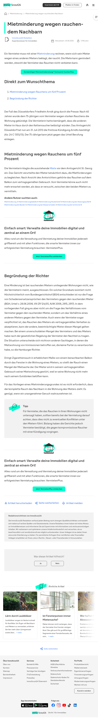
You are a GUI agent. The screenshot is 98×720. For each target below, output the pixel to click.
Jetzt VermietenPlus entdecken (49, 256)
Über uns (6, 664)
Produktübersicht (81, 664)
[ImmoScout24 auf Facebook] (53, 707)
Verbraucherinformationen (61, 671)
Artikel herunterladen (18, 503)
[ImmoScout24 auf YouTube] (64, 707)
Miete (53, 168)
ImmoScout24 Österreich (37, 681)
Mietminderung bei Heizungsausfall (76, 202)
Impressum (7, 678)
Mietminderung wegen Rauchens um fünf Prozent (38, 91)
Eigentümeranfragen (82, 671)
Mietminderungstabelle (28, 202)
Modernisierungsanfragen (84, 681)
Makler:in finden (72, 5)
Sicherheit (55, 684)
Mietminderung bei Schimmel (69, 205)
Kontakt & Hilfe (32, 664)
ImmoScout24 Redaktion (22, 38)
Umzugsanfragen (81, 678)
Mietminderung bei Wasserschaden (42, 205)
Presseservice (32, 668)
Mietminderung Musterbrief (49, 202)
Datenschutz (56, 674)
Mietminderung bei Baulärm (15, 205)
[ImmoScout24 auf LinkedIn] (75, 707)
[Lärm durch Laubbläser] (20, 614)
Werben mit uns (80, 685)
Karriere (6, 668)
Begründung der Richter (23, 98)
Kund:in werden (84, 691)
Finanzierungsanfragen (83, 675)
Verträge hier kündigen (36, 671)
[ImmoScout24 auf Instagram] (59, 707)
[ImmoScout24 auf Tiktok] (70, 707)
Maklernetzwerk (80, 668)
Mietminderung (16, 14)
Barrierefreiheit (9, 675)
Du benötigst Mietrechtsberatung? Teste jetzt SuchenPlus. (49, 72)
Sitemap (6, 671)
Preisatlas (31, 678)
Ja (40, 563)
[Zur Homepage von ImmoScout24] (12, 6)
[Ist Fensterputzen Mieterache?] (58, 616)
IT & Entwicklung (33, 675)
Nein (57, 563)
